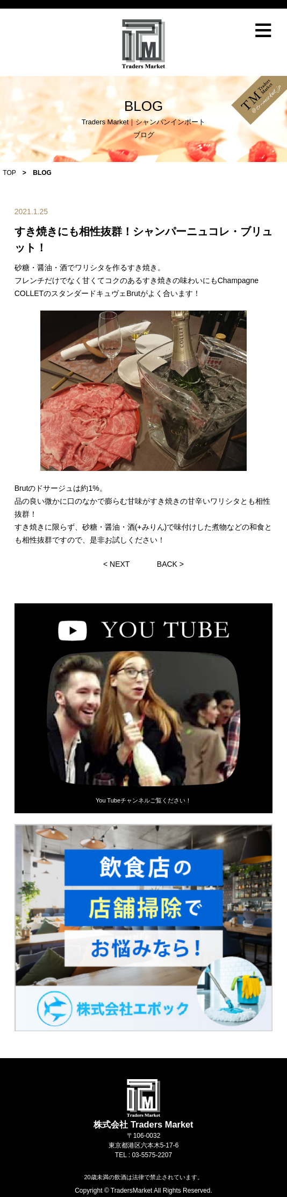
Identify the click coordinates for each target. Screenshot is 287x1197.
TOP (9, 173)
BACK (167, 564)
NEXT (120, 564)
